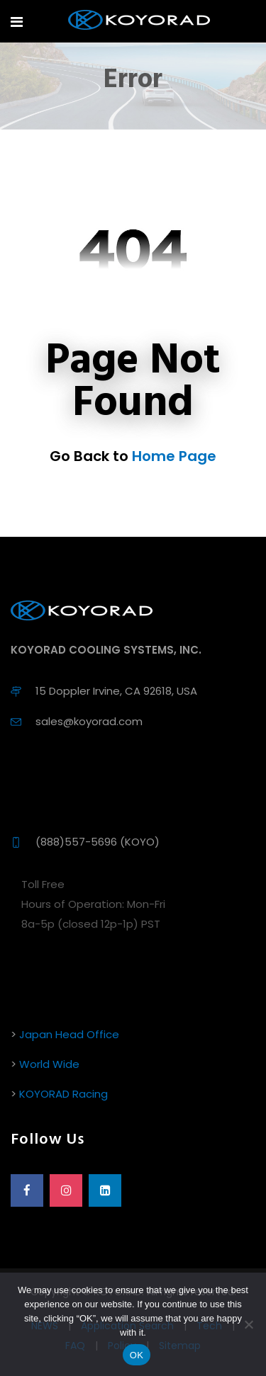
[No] (248, 1324)
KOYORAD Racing (63, 1093)
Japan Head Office (69, 1034)
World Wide (49, 1064)
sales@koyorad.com (89, 721)
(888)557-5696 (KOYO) (97, 841)
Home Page (174, 456)
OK (136, 1355)
